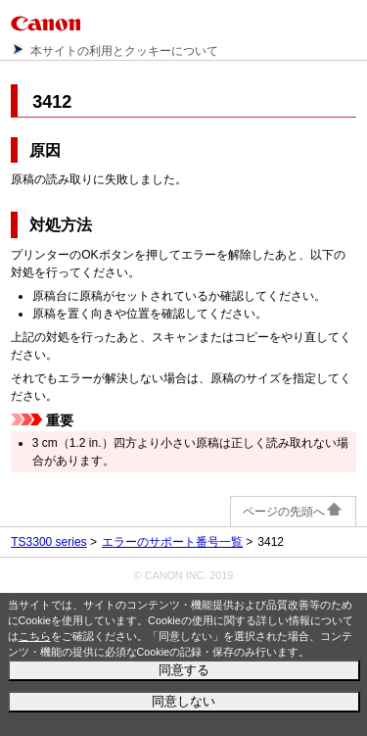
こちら (35, 636)
